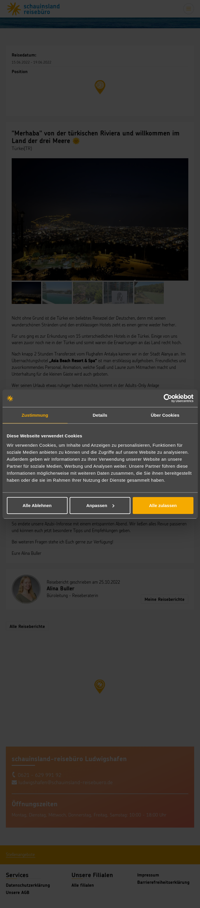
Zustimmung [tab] (35, 415)
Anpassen (100, 505)
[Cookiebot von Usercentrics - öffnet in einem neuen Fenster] (167, 398)
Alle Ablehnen (36, 505)
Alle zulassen (163, 505)
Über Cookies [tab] (165, 415)
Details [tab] (100, 415)
